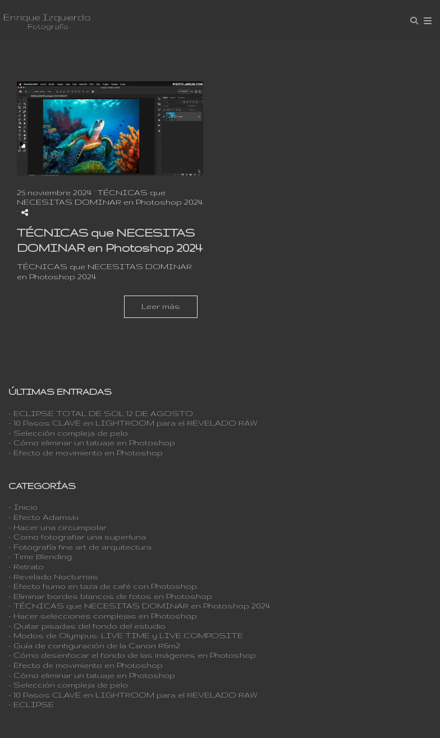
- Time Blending (40, 556)
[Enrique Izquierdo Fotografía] (47, 21)
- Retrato (26, 566)
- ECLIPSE (31, 704)
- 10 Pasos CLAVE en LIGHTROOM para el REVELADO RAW (133, 422)
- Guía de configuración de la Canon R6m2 (94, 645)
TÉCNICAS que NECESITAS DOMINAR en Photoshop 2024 (110, 197)
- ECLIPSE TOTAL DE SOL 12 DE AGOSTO (100, 413)
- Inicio (23, 506)
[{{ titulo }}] (110, 128)
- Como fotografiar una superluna (77, 536)
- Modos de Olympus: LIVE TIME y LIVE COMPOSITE (125, 635)
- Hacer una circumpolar (57, 527)
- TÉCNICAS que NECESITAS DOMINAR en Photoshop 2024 (139, 605)
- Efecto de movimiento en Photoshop (85, 452)
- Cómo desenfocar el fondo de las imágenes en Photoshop (132, 655)
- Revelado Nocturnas (53, 576)
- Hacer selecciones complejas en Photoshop (102, 615)
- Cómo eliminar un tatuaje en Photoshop (91, 442)
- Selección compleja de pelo (68, 432)
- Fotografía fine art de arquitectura (80, 546)
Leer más (160, 306)
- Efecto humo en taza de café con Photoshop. (103, 586)
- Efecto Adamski (43, 517)
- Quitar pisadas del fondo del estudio (87, 625)
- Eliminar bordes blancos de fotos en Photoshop (110, 596)
